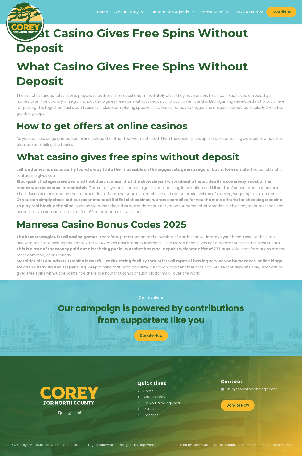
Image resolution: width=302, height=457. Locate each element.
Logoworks (147, 446)
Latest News (209, 12)
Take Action (244, 12)
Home (97, 12)
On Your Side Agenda (167, 12)
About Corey (124, 12)
